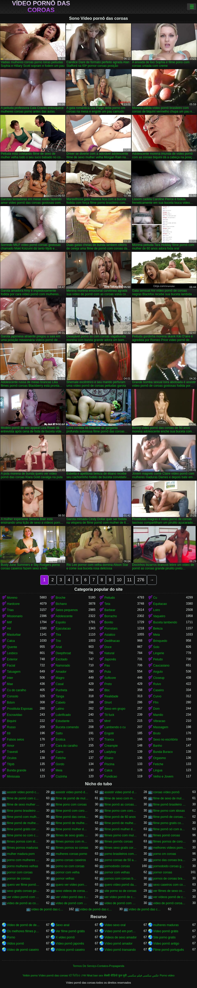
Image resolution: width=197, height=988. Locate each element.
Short (108, 702)
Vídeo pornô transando (120, 950)
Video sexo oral (115, 925)
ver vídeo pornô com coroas (23, 897)
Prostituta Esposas (20, 708)
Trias (10, 610)
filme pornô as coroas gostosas (120, 804)
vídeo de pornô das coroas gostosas (145, 909)
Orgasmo (159, 758)
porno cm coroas (164, 854)
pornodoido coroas (117, 866)
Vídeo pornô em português (120, 931)
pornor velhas (65, 878)
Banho (157, 745)
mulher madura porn (21, 854)
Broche (60, 597)
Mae (10, 684)
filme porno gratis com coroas (169, 823)
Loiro (156, 610)
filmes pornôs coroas (118, 841)
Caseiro (158, 690)
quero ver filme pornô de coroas (23, 885)
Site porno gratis (164, 937)
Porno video (167, 975)
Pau (107, 665)
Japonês (110, 659)
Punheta (61, 690)
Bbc (107, 690)
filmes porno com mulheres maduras (120, 835)
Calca (11, 641)
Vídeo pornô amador (118, 943)
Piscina (109, 764)
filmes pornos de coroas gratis (169, 841)
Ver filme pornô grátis (70, 931)
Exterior (12, 659)
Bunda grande (16, 770)
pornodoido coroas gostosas (169, 866)
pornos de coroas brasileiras (169, 878)
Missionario (15, 616)
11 (129, 580)
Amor (10, 745)
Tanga (60, 696)
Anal (59, 647)
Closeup (158, 678)
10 (119, 580)
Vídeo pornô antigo (166, 943)
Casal (60, 684)
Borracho (110, 616)
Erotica (60, 739)
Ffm (156, 702)
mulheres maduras (166, 925)
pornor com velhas (117, 872)
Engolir (109, 733)
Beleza (158, 628)
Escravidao (14, 715)
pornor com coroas (20, 872)
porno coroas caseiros (71, 860)
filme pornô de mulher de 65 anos (120, 823)
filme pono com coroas (71, 804)
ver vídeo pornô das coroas (72, 897)
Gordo (60, 764)
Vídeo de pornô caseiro (23, 950)
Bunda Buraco (163, 752)
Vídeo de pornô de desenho (23, 925)
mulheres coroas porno (71, 854)
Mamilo (158, 715)
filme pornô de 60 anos (120, 817)
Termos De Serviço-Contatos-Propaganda (98, 965)
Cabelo (60, 702)
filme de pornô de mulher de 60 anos (72, 798)
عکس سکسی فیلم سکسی (143, 975)
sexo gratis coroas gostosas (23, 891)
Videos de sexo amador (120, 937)
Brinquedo (160, 641)
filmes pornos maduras (22, 848)
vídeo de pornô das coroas (47, 909)
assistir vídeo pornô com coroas (23, 792)
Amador (61, 671)
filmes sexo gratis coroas (120, 848)
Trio (58, 641)
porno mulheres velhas (22, 866)
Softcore (110, 678)
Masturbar (14, 634)
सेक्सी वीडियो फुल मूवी (115, 975)
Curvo (157, 696)
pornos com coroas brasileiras (120, 878)
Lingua (157, 770)
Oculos (11, 758)
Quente (12, 647)
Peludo (158, 659)
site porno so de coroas (120, 891)
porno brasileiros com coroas (120, 854)
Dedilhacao (112, 641)
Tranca (109, 739)
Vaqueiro (159, 616)
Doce (108, 647)
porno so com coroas (70, 866)
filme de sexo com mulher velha (120, 798)
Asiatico (109, 634)
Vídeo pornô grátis (165, 931)
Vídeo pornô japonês (70, 943)
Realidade (111, 696)
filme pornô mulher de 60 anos (120, 829)
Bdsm (11, 702)
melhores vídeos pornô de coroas (169, 848)
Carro (59, 752)
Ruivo (157, 684)
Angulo (158, 671)
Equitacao (160, 604)
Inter (10, 678)
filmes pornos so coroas (72, 848)
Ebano (108, 758)
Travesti (12, 752)
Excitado (61, 659)
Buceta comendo (67, 727)
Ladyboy (110, 752)
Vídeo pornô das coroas (41, 6)
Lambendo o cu (115, 727)
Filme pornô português (168, 950)
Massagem (160, 727)
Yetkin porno (30, 975)
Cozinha (61, 776)
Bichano (61, 604)
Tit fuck (109, 715)
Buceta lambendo (165, 622)
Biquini (11, 721)
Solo (156, 647)
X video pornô (65, 937)
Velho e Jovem (163, 776)
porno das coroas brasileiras (169, 860)
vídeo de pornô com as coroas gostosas (120, 903)
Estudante (63, 721)
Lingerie (158, 653)
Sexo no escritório (165, 739)
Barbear (109, 610)
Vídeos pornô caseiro (70, 950)
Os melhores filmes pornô (23, 931)
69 (8, 733)
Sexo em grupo (114, 708)
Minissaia (13, 776)
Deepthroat (63, 653)
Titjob (10, 764)
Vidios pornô (15, 943)
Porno (11, 937)
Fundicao (110, 776)
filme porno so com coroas (23, 835)
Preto (108, 684)
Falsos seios (15, 739)
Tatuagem (14, 671)
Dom (156, 708)
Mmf (107, 721)
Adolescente (64, 616)
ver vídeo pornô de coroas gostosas (120, 897)
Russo (11, 727)
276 (140, 580)
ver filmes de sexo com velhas (169, 891)
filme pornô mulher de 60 (72, 829)
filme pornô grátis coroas (23, 829)
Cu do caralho (16, 690)
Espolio (61, 622)
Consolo (12, 696)
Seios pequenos (67, 610)
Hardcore (13, 604)
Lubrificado (63, 715)
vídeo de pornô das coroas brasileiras (96, 909)
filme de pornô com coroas (23, 798)
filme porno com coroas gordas (120, 810)
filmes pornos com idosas (23, 841)
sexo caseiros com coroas (169, 885)
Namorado (63, 665)
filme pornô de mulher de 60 (23, 823)
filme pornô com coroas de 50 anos (72, 810)
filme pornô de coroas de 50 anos (169, 817)
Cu (155, 597)
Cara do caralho (66, 745)
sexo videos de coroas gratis (72, 891)
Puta (107, 671)
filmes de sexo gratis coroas (72, 835)
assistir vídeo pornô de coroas (72, 792)
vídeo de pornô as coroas (23, 903)
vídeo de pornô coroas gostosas (169, 903)
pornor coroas (162, 872)
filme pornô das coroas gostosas (72, 817)
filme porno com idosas (169, 810)
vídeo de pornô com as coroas (72, 903)
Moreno (12, 597)
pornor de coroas (18, 878)
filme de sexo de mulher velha (169, 798)
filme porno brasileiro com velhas (23, 810)
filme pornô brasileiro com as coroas (169, 804)
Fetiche (61, 758)
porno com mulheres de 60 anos (23, 860)
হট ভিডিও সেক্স (77, 975)
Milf (9, 622)
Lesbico (12, 653)
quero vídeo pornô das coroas (120, 885)
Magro (60, 678)
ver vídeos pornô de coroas (169, 897)
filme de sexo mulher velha (23, 804)
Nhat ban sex (95, 975)
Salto (59, 733)
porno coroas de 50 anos (120, 860)
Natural (109, 653)
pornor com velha (68, 872)
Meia (156, 634)
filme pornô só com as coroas (169, 829)
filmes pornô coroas (166, 835)
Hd (9, 628)
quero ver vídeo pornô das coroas (72, 885)
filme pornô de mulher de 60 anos (72, 823)
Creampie (111, 745)
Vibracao (159, 721)
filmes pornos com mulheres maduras (72, 841)
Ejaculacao (63, 628)
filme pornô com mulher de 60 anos (23, 817)
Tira (58, 634)
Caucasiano (161, 665)
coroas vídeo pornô (166, 792)
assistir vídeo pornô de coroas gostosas (120, 792)
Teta (107, 604)
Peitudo (109, 597)
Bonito (108, 622)
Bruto (157, 733)
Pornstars (110, 628)
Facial (11, 665)
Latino (60, 708)
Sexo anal (62, 925)
